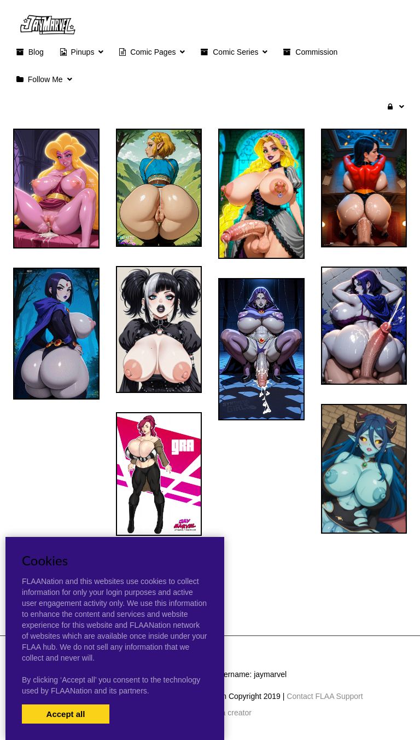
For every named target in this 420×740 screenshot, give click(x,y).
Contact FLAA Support (325, 696)
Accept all (65, 714)
